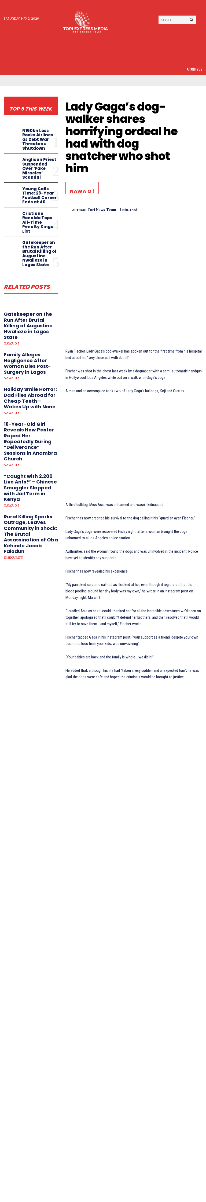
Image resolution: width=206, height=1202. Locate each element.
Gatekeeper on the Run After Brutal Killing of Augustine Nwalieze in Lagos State (39, 253)
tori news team (101, 210)
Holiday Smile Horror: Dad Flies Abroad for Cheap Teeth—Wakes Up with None (30, 398)
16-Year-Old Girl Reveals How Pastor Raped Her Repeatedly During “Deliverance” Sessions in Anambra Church (30, 441)
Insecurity (13, 557)
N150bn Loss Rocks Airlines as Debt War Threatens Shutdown (37, 139)
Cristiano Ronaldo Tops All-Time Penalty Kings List (37, 222)
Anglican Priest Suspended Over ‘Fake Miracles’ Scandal (39, 168)
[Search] (191, 20)
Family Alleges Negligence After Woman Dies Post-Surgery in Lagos (27, 363)
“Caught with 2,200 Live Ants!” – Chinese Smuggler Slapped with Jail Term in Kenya (30, 488)
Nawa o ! (11, 343)
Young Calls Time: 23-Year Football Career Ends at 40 (39, 195)
